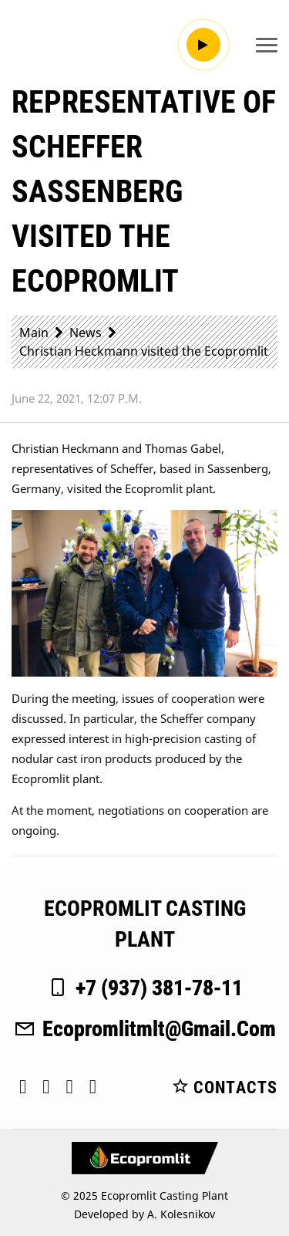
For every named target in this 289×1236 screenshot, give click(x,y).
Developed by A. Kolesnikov (144, 1214)
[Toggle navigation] (266, 45)
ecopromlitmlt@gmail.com (144, 1029)
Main (34, 332)
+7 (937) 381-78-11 (144, 988)
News (85, 332)
